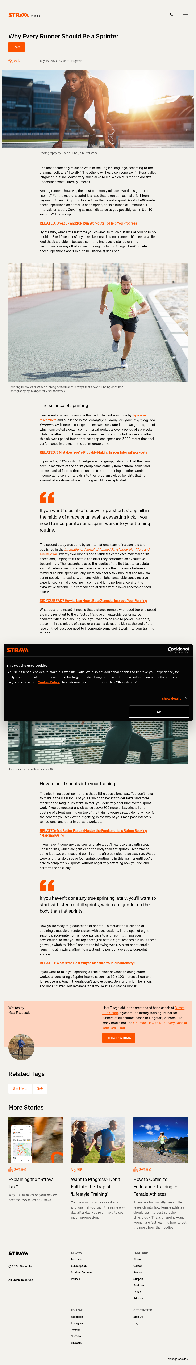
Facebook (77, 1317)
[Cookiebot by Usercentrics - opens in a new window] (171, 650)
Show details (171, 698)
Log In (137, 1323)
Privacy (138, 1298)
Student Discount (82, 1272)
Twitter (75, 1330)
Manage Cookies (178, 1359)
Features (76, 1259)
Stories (137, 1272)
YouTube (76, 1336)
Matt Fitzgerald (72, 61)
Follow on (119, 1038)
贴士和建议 (20, 1089)
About (137, 1259)
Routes (75, 1279)
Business (139, 1285)
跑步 (40, 1089)
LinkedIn (76, 1343)
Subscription (79, 1266)
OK (159, 711)
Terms (137, 1292)
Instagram (77, 1323)
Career (137, 1266)
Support (138, 1279)
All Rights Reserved (20, 1280)
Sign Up (138, 1317)
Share (16, 47)
